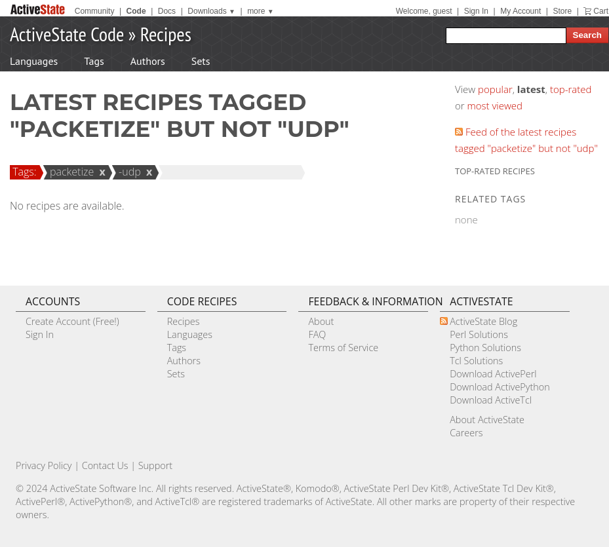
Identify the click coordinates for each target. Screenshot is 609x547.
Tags (94, 60)
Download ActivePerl (493, 374)
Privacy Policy (44, 465)
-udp (128, 171)
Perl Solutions (479, 334)
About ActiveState (487, 419)
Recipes (165, 34)
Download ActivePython (499, 387)
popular (495, 89)
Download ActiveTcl (491, 400)
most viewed (494, 105)
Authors (147, 60)
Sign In (476, 11)
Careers (466, 432)
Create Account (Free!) (72, 321)
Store (562, 11)
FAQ (317, 334)
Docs (167, 11)
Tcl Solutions (476, 360)
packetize (70, 171)
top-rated (571, 89)
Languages (34, 60)
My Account (520, 11)
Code (136, 11)
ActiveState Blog (483, 321)
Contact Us (105, 465)
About (321, 321)
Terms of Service (343, 347)
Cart (600, 11)
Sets (200, 60)
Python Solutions (485, 347)
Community (95, 11)
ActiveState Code (67, 34)
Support (155, 465)
